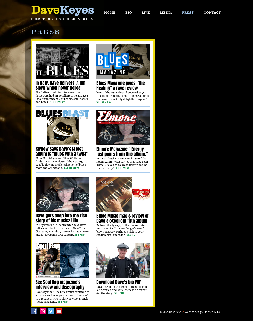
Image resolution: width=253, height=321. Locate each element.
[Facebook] (34, 311)
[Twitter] (51, 311)
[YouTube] (59, 311)
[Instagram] (43, 311)
